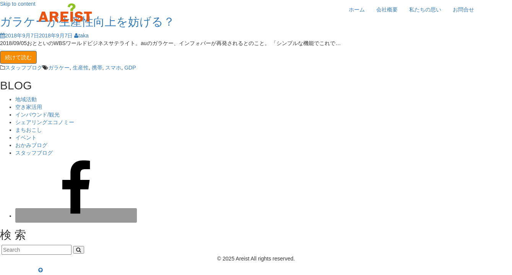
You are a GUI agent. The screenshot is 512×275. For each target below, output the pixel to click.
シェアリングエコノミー (44, 122)
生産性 (81, 68)
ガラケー (59, 68)
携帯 (97, 68)
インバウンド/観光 (37, 115)
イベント (26, 137)
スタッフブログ (23, 68)
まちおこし (28, 130)
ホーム (357, 9)
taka (81, 35)
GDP (130, 68)
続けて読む (18, 57)
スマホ (113, 68)
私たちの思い (425, 9)
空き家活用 (28, 107)
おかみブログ (31, 145)
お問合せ (463, 9)
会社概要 (387, 9)
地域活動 (26, 99)
